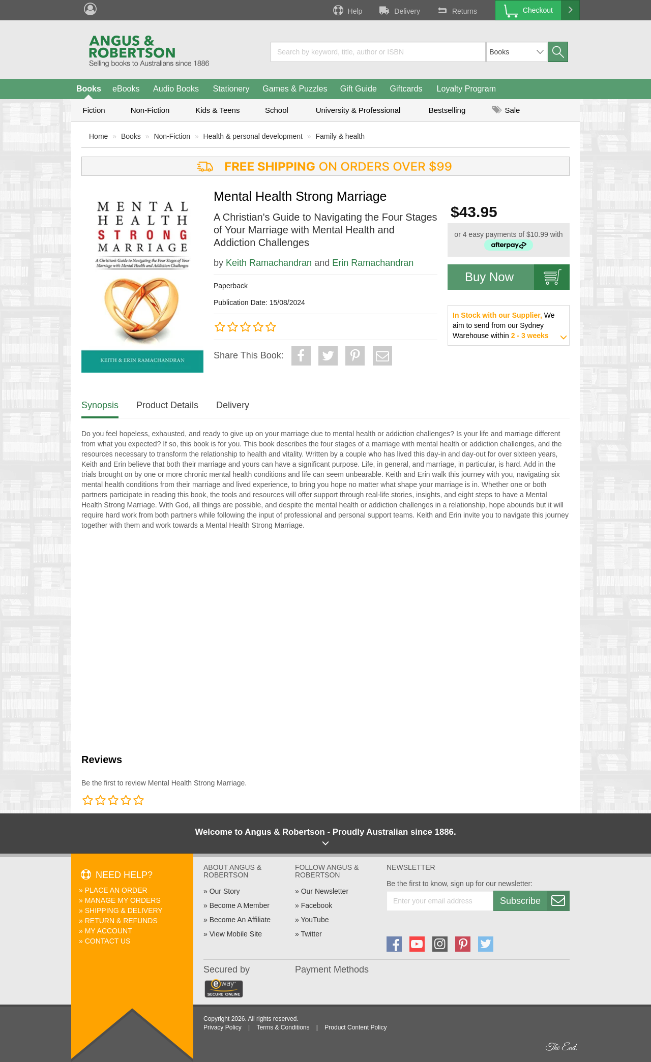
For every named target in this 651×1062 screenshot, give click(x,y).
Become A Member (240, 905)
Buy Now (517, 277)
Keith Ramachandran (269, 263)
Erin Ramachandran (372, 263)
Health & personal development (253, 136)
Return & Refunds (121, 921)
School (276, 110)
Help (347, 10)
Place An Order (116, 890)
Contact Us (108, 941)
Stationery (231, 88)
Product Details (167, 405)
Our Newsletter (324, 891)
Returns (456, 10)
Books (88, 88)
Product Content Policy (355, 1027)
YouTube (315, 920)
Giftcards (406, 88)
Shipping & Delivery (124, 910)
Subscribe (534, 901)
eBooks (125, 88)
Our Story (225, 891)
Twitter (311, 934)
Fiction (93, 110)
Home (98, 136)
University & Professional (358, 110)
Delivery (398, 10)
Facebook (316, 905)
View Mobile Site (236, 934)
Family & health (340, 136)
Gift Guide (358, 88)
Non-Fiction (150, 110)
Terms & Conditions (282, 1027)
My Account (108, 931)
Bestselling (447, 110)
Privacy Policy (222, 1027)
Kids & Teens (217, 110)
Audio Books (176, 88)
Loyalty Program (466, 88)
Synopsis (100, 405)
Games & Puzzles (294, 88)
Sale (506, 110)
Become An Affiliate (240, 920)
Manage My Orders (123, 900)
